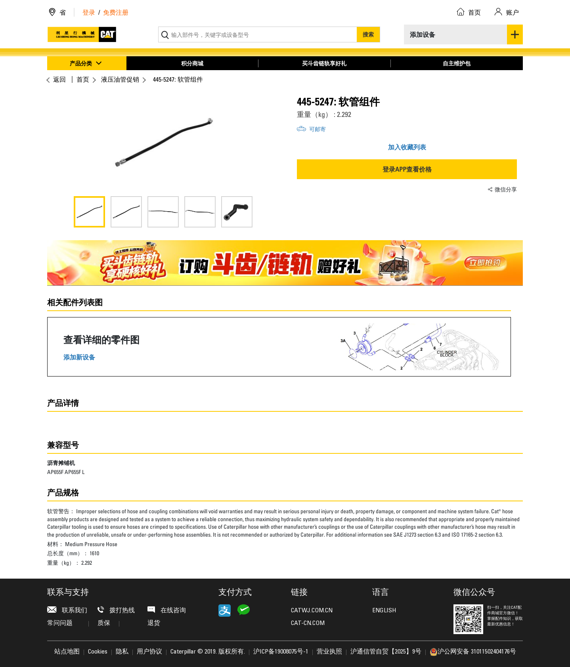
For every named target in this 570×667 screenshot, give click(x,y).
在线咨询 (166, 610)
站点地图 (67, 652)
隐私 (122, 652)
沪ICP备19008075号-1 (280, 652)
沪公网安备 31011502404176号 (473, 652)
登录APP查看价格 (407, 169)
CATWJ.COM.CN (312, 611)
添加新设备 (79, 357)
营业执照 (329, 652)
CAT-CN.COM (308, 623)
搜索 (368, 34)
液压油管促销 (120, 79)
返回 (58, 79)
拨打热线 (116, 610)
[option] (163, 142)
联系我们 (67, 610)
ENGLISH (384, 611)
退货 (153, 623)
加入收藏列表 (407, 147)
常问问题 (68, 623)
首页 (83, 79)
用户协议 (149, 652)
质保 (108, 623)
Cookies (97, 652)
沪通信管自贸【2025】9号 (385, 652)
